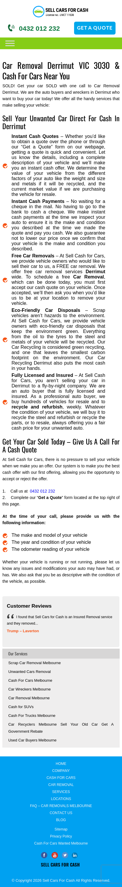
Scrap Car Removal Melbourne (34, 663)
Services (61, 792)
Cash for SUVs (21, 707)
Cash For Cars (61, 778)
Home (61, 764)
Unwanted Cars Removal (29, 671)
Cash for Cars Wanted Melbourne (61, 843)
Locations (61, 799)
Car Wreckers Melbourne (29, 689)
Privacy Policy (61, 836)
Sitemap (60, 829)
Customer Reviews (29, 606)
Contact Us (61, 813)
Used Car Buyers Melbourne (32, 740)
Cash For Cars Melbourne (30, 680)
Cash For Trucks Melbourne (31, 715)
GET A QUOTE (95, 28)
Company (61, 771)
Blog (61, 820)
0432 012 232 (39, 28)
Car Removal (88, 276)
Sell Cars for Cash (60, 864)
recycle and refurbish (36, 406)
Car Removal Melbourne (29, 698)
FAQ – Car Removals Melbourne (61, 806)
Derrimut (95, 271)
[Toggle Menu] (10, 43)
